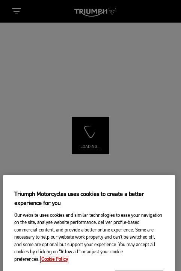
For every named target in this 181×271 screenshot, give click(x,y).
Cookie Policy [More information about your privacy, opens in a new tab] (54, 266)
